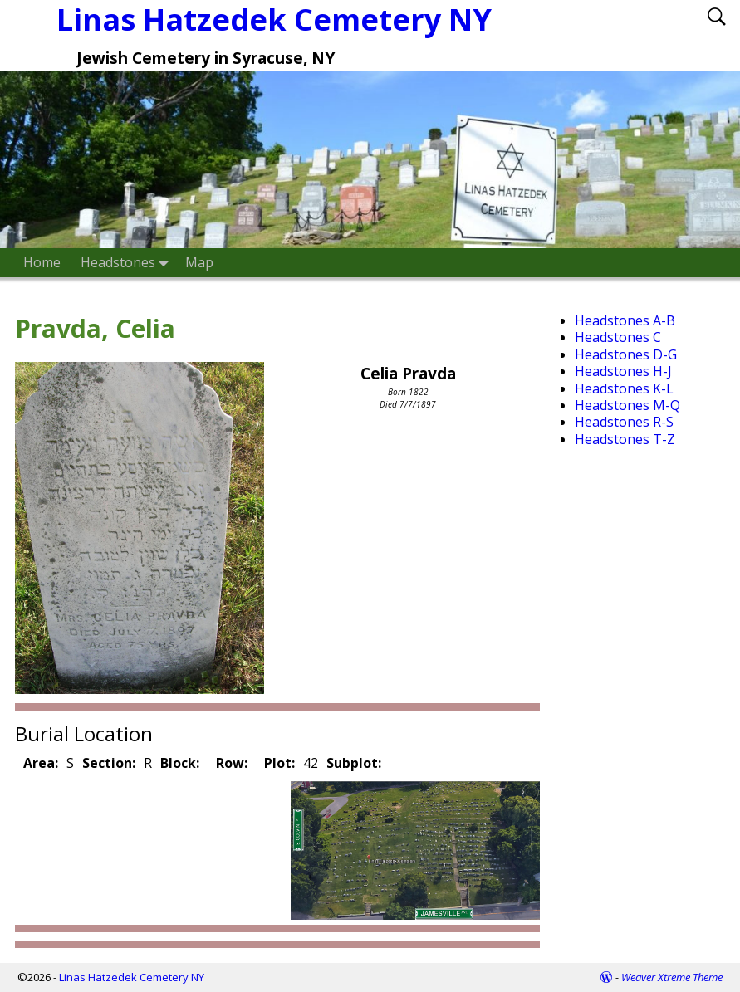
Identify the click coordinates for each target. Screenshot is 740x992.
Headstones (128, 262)
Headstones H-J (623, 371)
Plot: (279, 763)
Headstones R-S (624, 422)
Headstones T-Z (625, 439)
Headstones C (618, 337)
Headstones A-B (625, 320)
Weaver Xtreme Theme (672, 977)
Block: (179, 763)
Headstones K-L (624, 388)
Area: (40, 763)
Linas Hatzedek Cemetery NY (131, 977)
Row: (231, 763)
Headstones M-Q (627, 405)
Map (199, 262)
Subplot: (353, 763)
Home (42, 262)
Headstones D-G (626, 354)
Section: (108, 763)
